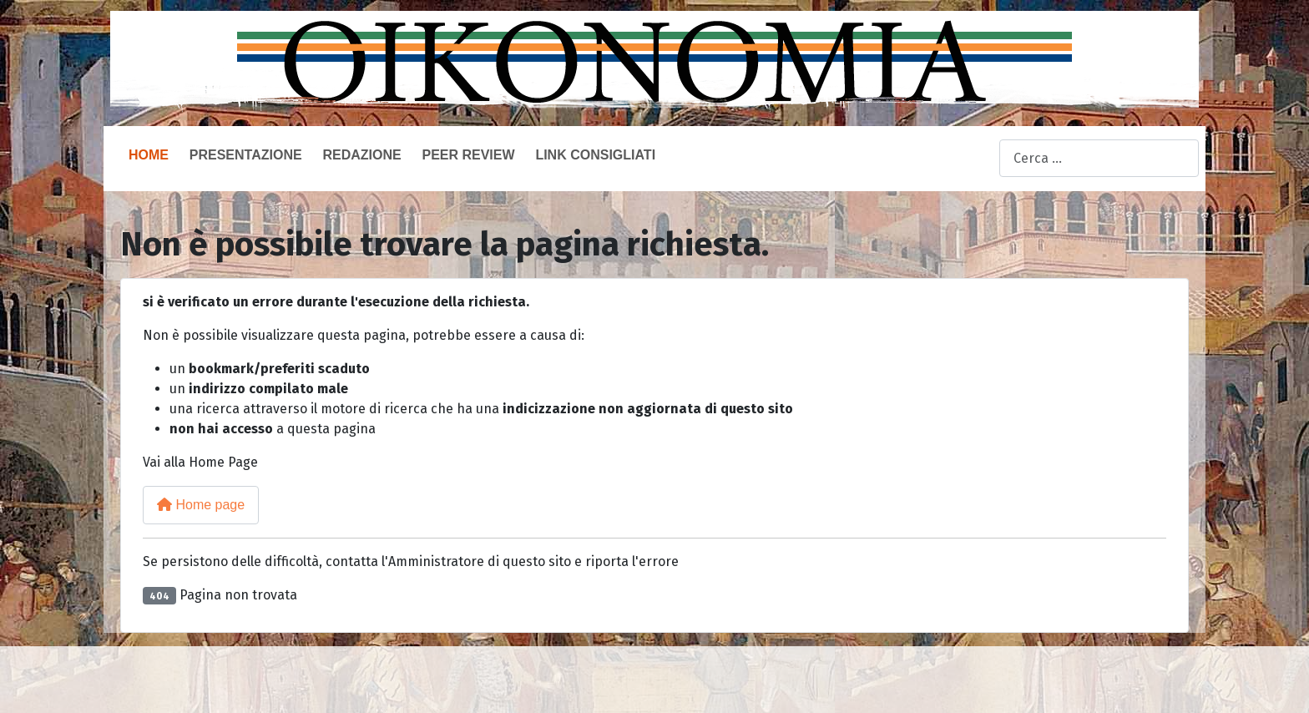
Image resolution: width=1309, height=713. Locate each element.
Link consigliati (595, 155)
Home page (201, 505)
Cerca (981, 158)
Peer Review (468, 155)
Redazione (361, 155)
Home (149, 155)
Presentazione (246, 155)
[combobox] (1099, 158)
